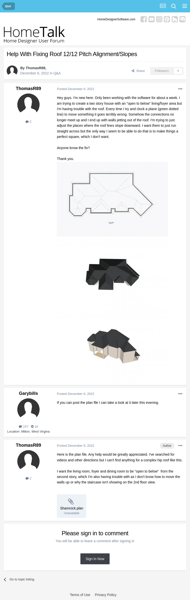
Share (138, 71)
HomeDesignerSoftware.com (116, 19)
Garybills (28, 393)
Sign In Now (95, 559)
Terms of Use (80, 595)
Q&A (57, 73)
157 (23, 426)
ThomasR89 (35, 68)
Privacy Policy (105, 595)
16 (34, 426)
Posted (75, 89)
